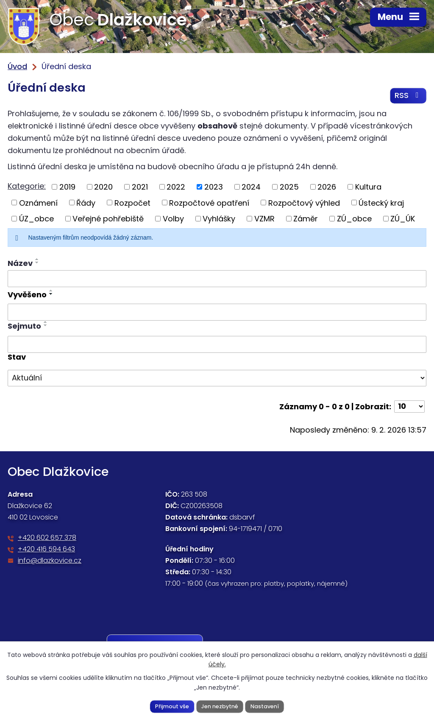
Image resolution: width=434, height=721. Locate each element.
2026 (326, 187)
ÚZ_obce (36, 219)
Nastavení (264, 706)
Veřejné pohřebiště (108, 219)
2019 (67, 187)
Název (20, 263)
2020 (103, 187)
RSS (408, 96)
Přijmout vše (172, 706)
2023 (213, 187)
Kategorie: (27, 186)
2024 (251, 187)
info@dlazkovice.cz (49, 561)
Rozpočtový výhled (304, 203)
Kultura (368, 187)
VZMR (264, 219)
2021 (140, 187)
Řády (85, 203)
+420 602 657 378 (47, 538)
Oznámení (38, 203)
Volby (173, 219)
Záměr (305, 219)
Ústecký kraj (381, 203)
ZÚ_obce (354, 219)
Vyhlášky (219, 219)
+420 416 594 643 (46, 550)
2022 (176, 187)
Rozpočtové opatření (209, 203)
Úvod (17, 66)
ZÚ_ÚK (402, 219)
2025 (289, 187)
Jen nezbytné (219, 706)
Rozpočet (132, 203)
